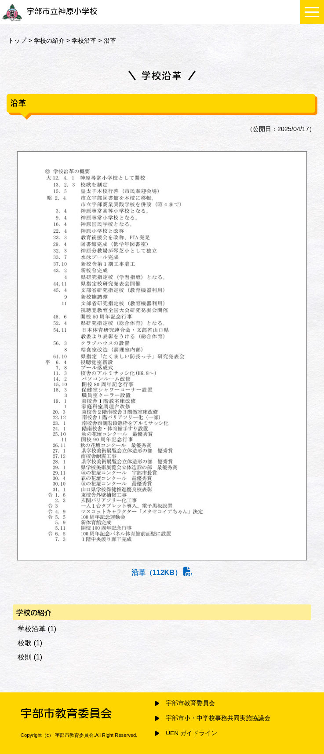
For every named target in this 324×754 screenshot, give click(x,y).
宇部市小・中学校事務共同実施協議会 (218, 718)
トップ (17, 40)
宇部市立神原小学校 (50, 11)
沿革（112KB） (162, 572)
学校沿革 (84, 40)
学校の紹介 (49, 40)
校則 (25, 657)
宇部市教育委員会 (190, 703)
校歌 (25, 643)
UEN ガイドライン (191, 733)
